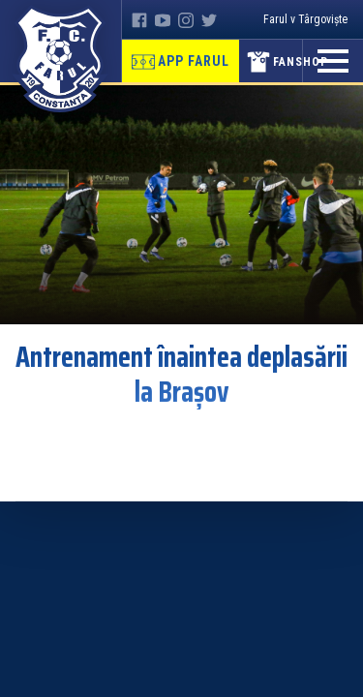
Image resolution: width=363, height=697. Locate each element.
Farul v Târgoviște (305, 19)
